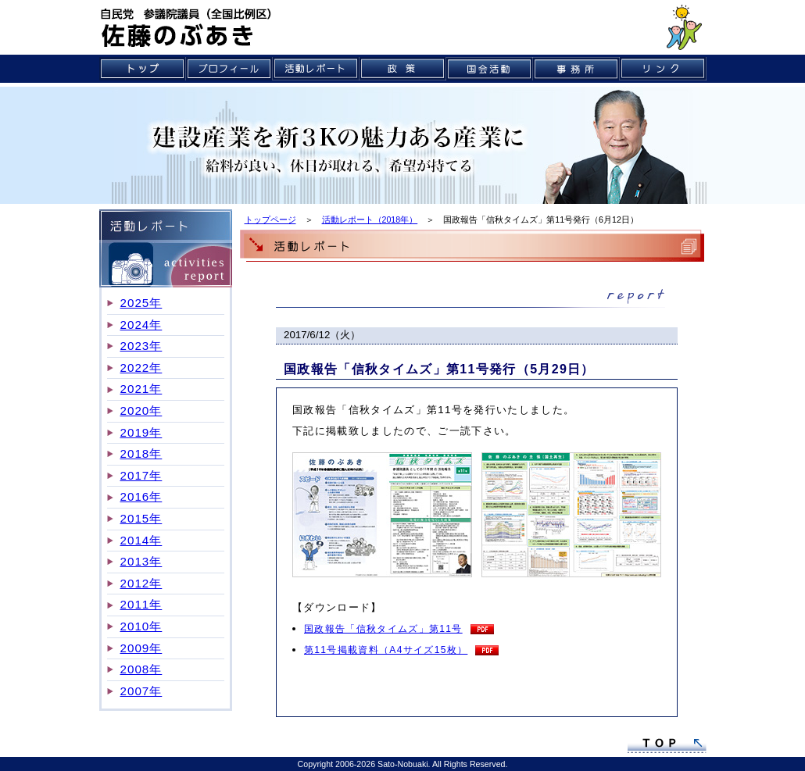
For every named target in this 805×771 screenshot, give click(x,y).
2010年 (141, 626)
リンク (663, 68)
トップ (142, 68)
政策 (403, 68)
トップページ (270, 219)
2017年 (141, 475)
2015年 (141, 518)
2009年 (141, 648)
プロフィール (229, 68)
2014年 (141, 540)
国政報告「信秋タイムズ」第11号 (383, 628)
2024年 (141, 324)
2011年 (141, 604)
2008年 (141, 669)
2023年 (141, 345)
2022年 (141, 367)
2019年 (141, 432)
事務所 (576, 68)
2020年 (141, 410)
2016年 (141, 496)
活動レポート (316, 68)
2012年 (141, 583)
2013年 (141, 561)
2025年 (141, 302)
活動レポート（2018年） (370, 219)
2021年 (141, 388)
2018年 (141, 453)
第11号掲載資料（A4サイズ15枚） (385, 649)
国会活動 (489, 68)
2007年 (141, 691)
